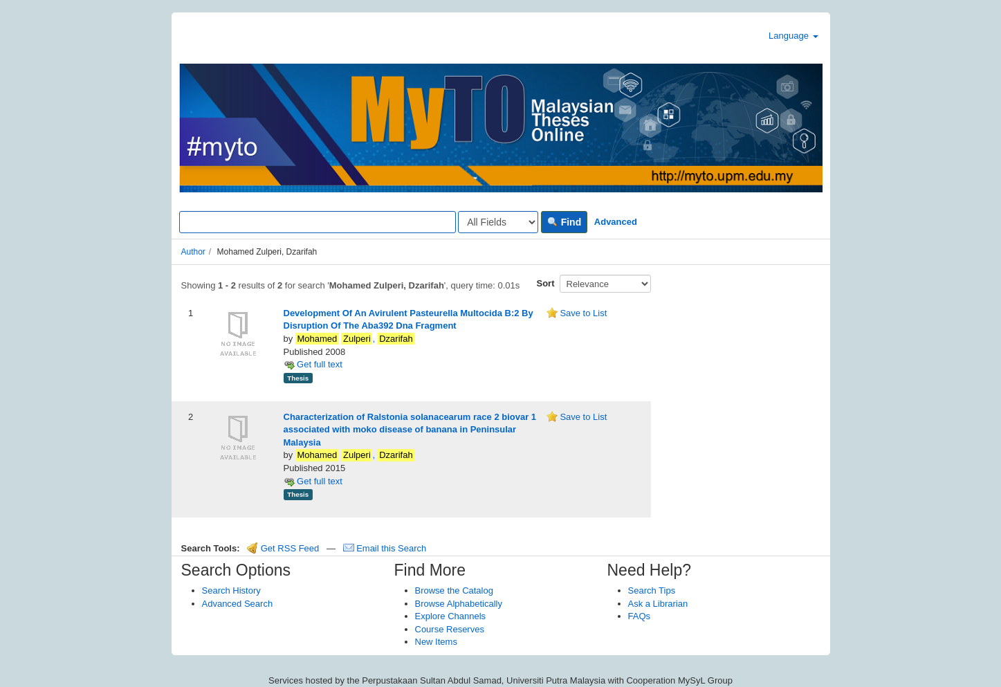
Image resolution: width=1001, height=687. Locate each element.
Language (793, 35)
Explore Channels (450, 616)
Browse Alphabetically (458, 603)
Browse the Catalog (454, 590)
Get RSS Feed (283, 548)
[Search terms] (317, 222)
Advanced (615, 222)
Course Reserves (449, 629)
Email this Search (385, 548)
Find (564, 222)
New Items (436, 641)
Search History (231, 590)
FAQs (639, 616)
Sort (546, 283)
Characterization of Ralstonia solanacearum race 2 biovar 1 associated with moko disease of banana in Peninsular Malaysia (410, 430)
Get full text (313, 364)
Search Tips (652, 590)
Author (193, 252)
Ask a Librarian (658, 603)
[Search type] (498, 222)
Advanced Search (237, 603)
